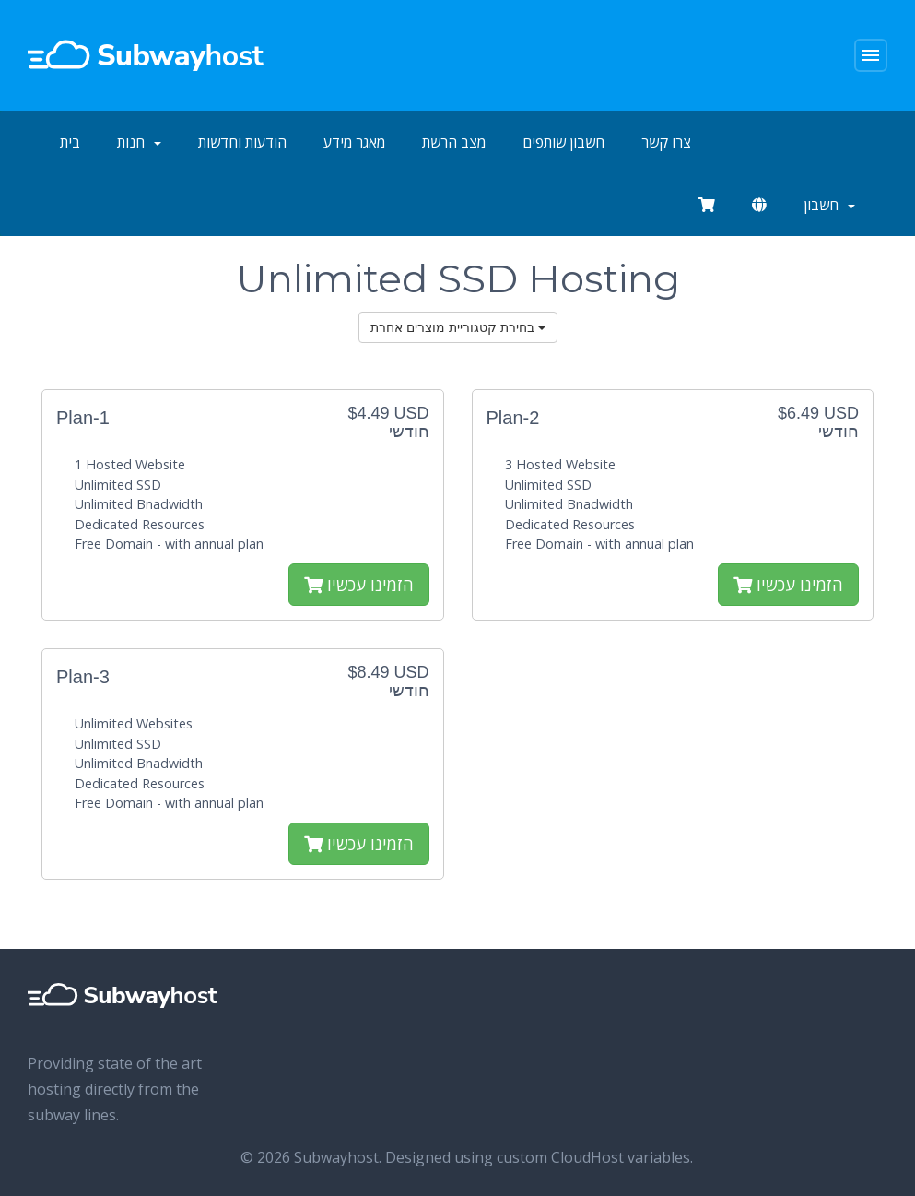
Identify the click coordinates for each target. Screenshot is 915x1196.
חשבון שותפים (563, 142)
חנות (139, 142)
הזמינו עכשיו (359, 585)
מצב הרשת (454, 142)
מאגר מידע (354, 142)
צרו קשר (666, 142)
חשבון (829, 205)
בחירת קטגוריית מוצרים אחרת (457, 327)
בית (70, 142)
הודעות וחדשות (242, 142)
